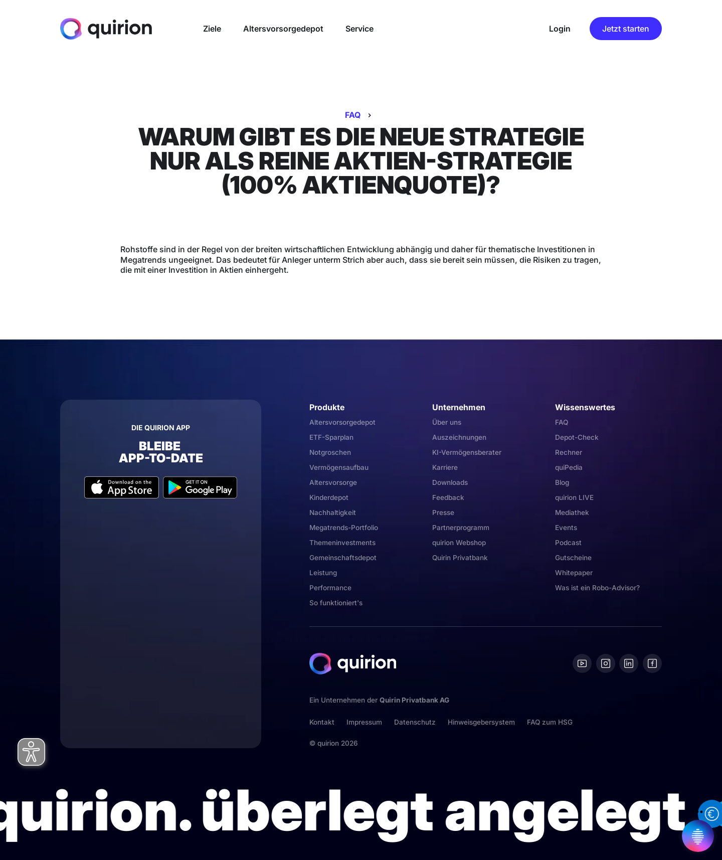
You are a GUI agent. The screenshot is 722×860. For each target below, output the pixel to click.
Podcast (568, 543)
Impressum (364, 722)
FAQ (352, 115)
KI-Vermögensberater (466, 452)
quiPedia (569, 467)
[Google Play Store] (200, 487)
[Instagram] (605, 663)
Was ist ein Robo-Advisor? (597, 588)
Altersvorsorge (333, 482)
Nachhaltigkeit (332, 512)
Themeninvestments (342, 543)
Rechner (568, 452)
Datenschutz (415, 722)
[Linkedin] (628, 663)
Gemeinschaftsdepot (343, 558)
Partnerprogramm (460, 528)
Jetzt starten (625, 29)
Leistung (323, 573)
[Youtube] (582, 663)
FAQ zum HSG (550, 722)
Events (566, 528)
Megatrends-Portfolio (343, 528)
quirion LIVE (574, 497)
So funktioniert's (336, 603)
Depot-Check (577, 437)
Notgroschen (330, 452)
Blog (562, 482)
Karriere (445, 467)
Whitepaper (574, 573)
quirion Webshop (459, 543)
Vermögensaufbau (339, 467)
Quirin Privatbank (460, 558)
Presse (443, 512)
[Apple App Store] (121, 487)
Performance (330, 588)
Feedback (448, 497)
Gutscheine (573, 558)
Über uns (446, 422)
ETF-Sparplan (331, 437)
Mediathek (572, 512)
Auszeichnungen (459, 437)
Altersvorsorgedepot (342, 422)
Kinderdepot (328, 497)
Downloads (450, 482)
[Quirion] (106, 29)
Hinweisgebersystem (481, 722)
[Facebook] (652, 663)
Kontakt (321, 722)
